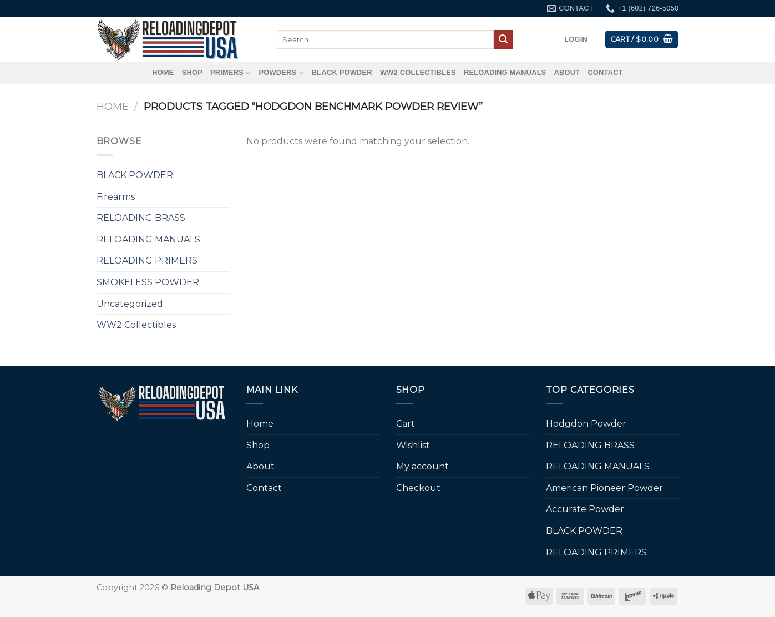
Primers (230, 73)
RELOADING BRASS (141, 218)
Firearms (116, 196)
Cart (405, 423)
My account (422, 466)
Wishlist (413, 445)
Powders (281, 73)
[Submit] (503, 39)
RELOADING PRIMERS (147, 260)
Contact (604, 72)
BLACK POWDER (342, 72)
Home (163, 72)
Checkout (418, 488)
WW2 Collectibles (418, 72)
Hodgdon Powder (586, 423)
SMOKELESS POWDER (148, 282)
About (567, 72)
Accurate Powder (585, 509)
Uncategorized (130, 304)
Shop (192, 72)
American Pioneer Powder (604, 488)
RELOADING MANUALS (505, 72)
